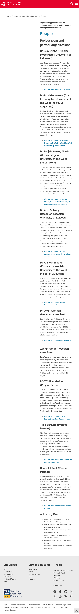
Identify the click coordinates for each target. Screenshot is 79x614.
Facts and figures (10, 579)
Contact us (7, 576)
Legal (5, 605)
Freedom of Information (18, 605)
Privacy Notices (47, 605)
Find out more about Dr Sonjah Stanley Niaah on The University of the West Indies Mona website (57, 202)
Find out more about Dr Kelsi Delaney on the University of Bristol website (57, 254)
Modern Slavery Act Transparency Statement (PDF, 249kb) (26, 607)
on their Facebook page (61, 419)
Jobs (5, 581)
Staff (30, 576)
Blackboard (33, 569)
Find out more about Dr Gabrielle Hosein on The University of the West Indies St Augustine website (58, 143)
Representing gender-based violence (25, 16)
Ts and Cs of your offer (63, 605)
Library (31, 572)
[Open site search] (72, 4)
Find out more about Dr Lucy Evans (57, 90)
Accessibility (8, 572)
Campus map (58, 585)
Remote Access (34, 574)
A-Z (5, 569)
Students (32, 579)
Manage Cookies (10, 610)
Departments (8, 574)
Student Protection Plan (58, 607)
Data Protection (34, 605)
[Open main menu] (76, 4)
